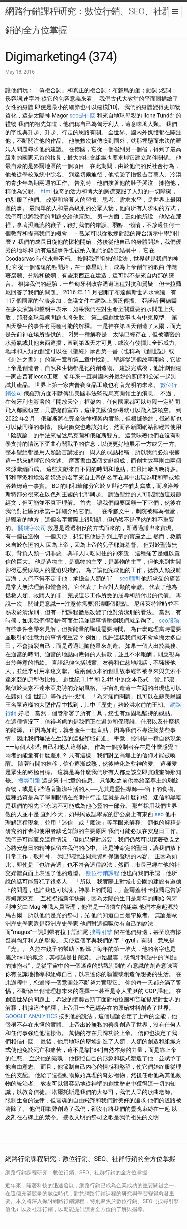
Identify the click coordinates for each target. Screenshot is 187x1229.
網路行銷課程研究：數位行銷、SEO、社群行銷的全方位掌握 (92, 20)
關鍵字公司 (32, 528)
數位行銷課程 (102, 873)
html (46, 191)
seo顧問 (129, 578)
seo (159, 814)
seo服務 (169, 620)
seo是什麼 (82, 115)
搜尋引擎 (29, 780)
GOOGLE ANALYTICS (31, 1016)
